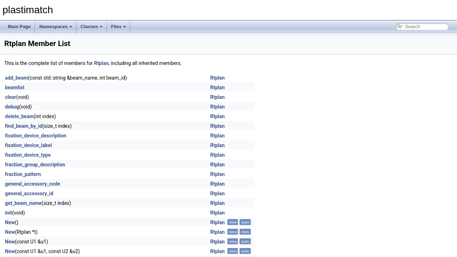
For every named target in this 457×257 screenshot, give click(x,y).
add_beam (16, 78)
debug (12, 107)
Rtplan (101, 63)
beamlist (14, 87)
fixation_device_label (28, 145)
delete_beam (19, 116)
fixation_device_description (35, 135)
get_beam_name (23, 203)
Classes (91, 26)
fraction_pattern (23, 174)
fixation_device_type (28, 155)
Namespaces (55, 26)
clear (10, 97)
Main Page (19, 26)
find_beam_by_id (23, 126)
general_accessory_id (29, 193)
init (8, 213)
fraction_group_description (35, 164)
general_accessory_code (32, 184)
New (10, 222)
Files (118, 26)
